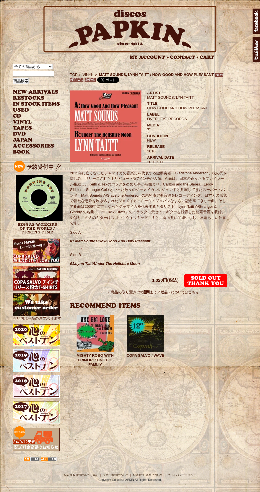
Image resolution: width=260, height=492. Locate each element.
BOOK (22, 152)
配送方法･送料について (148, 475)
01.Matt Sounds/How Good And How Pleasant (110, 241)
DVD (19, 134)
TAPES (22, 128)
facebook (256, 21)
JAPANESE (32, 140)
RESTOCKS (32, 98)
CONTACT (184, 57)
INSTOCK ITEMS (36, 104)
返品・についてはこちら (180, 292)
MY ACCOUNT (149, 57)
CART (207, 57)
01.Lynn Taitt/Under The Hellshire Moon (105, 263)
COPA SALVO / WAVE (145, 355)
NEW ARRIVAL (36, 92)
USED (32, 110)
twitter (256, 49)
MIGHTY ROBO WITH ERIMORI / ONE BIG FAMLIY (95, 360)
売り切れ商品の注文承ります (37, 316)
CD (17, 116)
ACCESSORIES (33, 146)
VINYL (23, 122)
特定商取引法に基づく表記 (81, 475)
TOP (74, 74)
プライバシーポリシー (181, 475)
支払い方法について (116, 475)
